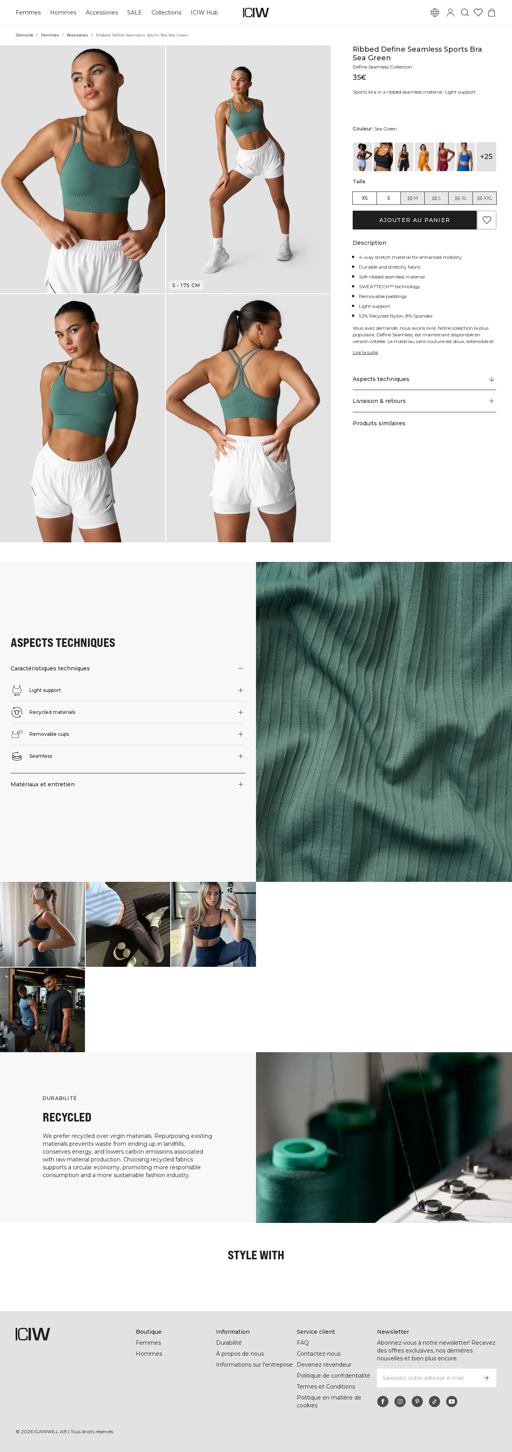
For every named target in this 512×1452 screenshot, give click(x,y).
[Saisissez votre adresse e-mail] (426, 1378)
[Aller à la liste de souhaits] (478, 12)
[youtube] (452, 1401)
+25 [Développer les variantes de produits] (486, 156)
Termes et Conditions (326, 1386)
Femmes (28, 12)
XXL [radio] (484, 198)
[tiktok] (434, 1401)
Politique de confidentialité (333, 1375)
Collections (166, 12)
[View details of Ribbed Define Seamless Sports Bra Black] (383, 157)
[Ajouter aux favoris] (487, 220)
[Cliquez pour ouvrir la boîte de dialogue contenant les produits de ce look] (42, 924)
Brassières (77, 35)
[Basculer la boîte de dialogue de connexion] (450, 12)
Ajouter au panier (415, 220)
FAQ (303, 1342)
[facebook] (383, 1401)
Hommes (63, 12)
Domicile (24, 35)
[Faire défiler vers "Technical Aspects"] (424, 379)
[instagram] (400, 1401)
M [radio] (412, 198)
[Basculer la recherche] (465, 12)
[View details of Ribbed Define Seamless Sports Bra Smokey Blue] (363, 157)
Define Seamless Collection (382, 67)
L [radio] (436, 198)
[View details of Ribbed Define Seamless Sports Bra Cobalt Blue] (466, 157)
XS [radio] (365, 198)
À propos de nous (240, 1353)
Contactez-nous (319, 1353)
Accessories (102, 12)
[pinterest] (417, 1401)
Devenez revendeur (324, 1364)
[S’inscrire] (486, 1378)
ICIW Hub (204, 12)
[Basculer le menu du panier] (491, 12)
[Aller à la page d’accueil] (256, 12)
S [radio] (388, 198)
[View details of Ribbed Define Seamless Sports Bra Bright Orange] (424, 157)
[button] (82, 169)
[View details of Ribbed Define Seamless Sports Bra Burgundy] (445, 157)
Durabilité (229, 1342)
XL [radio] (460, 198)
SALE (134, 12)
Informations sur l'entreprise (254, 1364)
